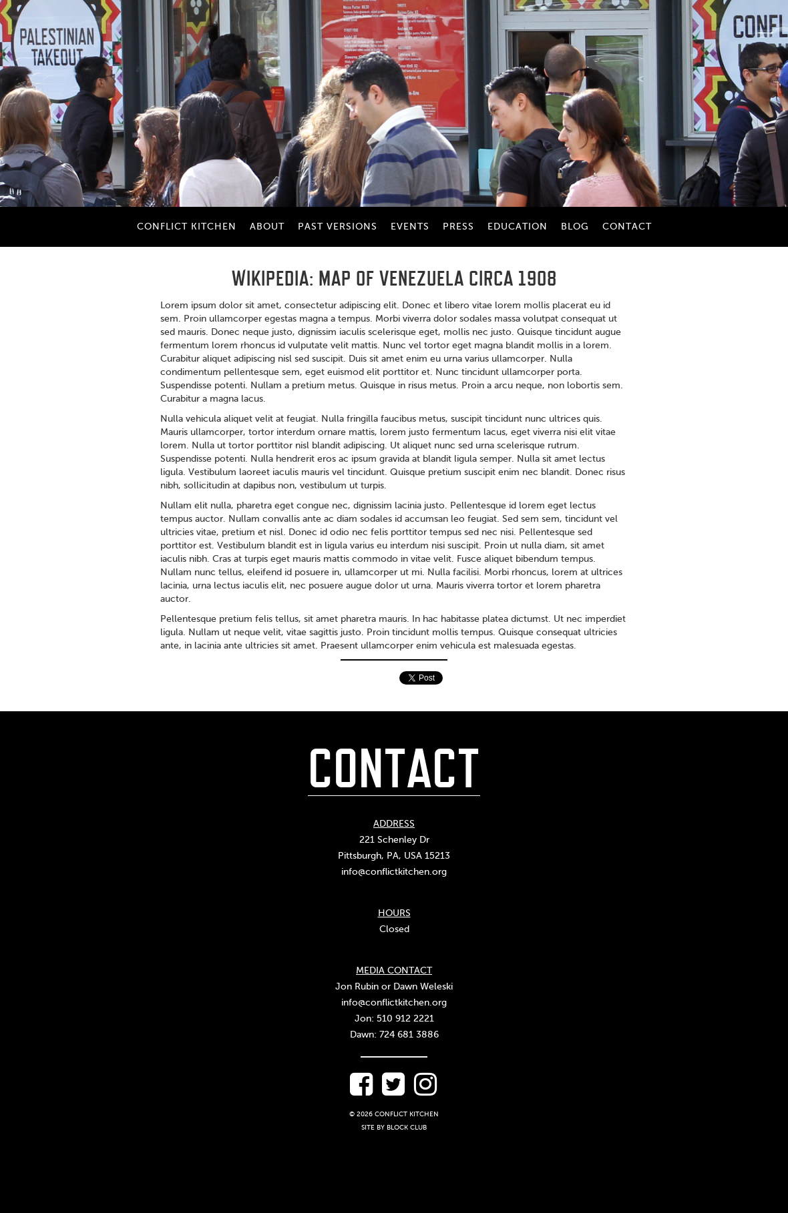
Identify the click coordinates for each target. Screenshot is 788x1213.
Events (410, 227)
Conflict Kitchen (186, 227)
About (267, 227)
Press (458, 227)
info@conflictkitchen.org (394, 872)
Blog (575, 227)
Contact (627, 227)
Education (517, 227)
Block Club (407, 1127)
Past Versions (337, 227)
